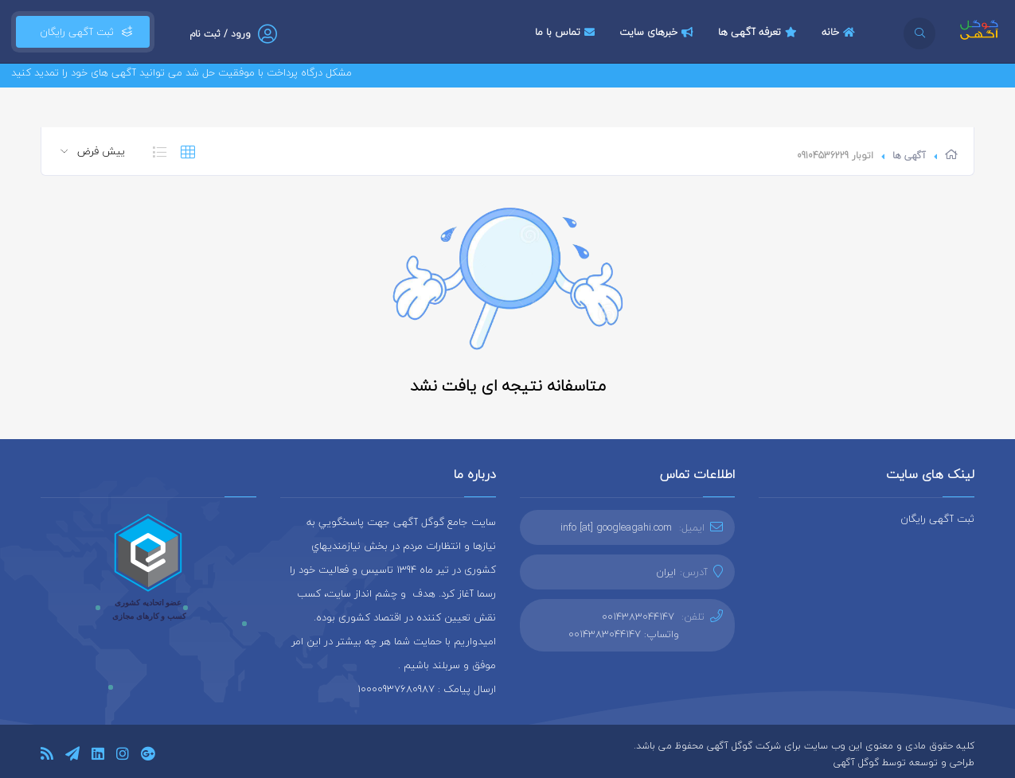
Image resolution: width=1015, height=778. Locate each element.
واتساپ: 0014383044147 (623, 634)
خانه (840, 32)
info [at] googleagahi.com (616, 527)
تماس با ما (567, 32)
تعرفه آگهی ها (759, 32)
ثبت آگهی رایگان (82, 32)
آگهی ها (909, 155)
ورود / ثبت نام (220, 33)
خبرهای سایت (658, 32)
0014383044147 (638, 616)
